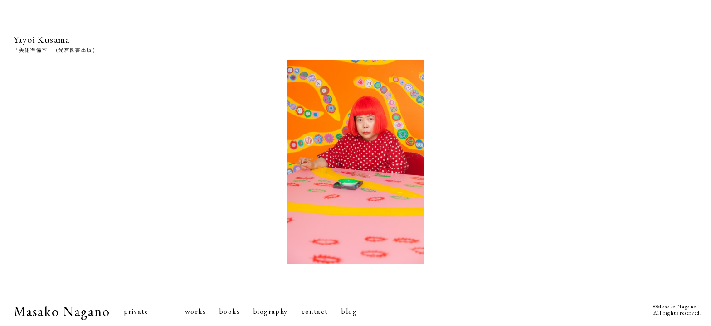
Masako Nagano (62, 311)
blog (349, 311)
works (195, 311)
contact (315, 311)
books (229, 311)
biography (270, 311)
